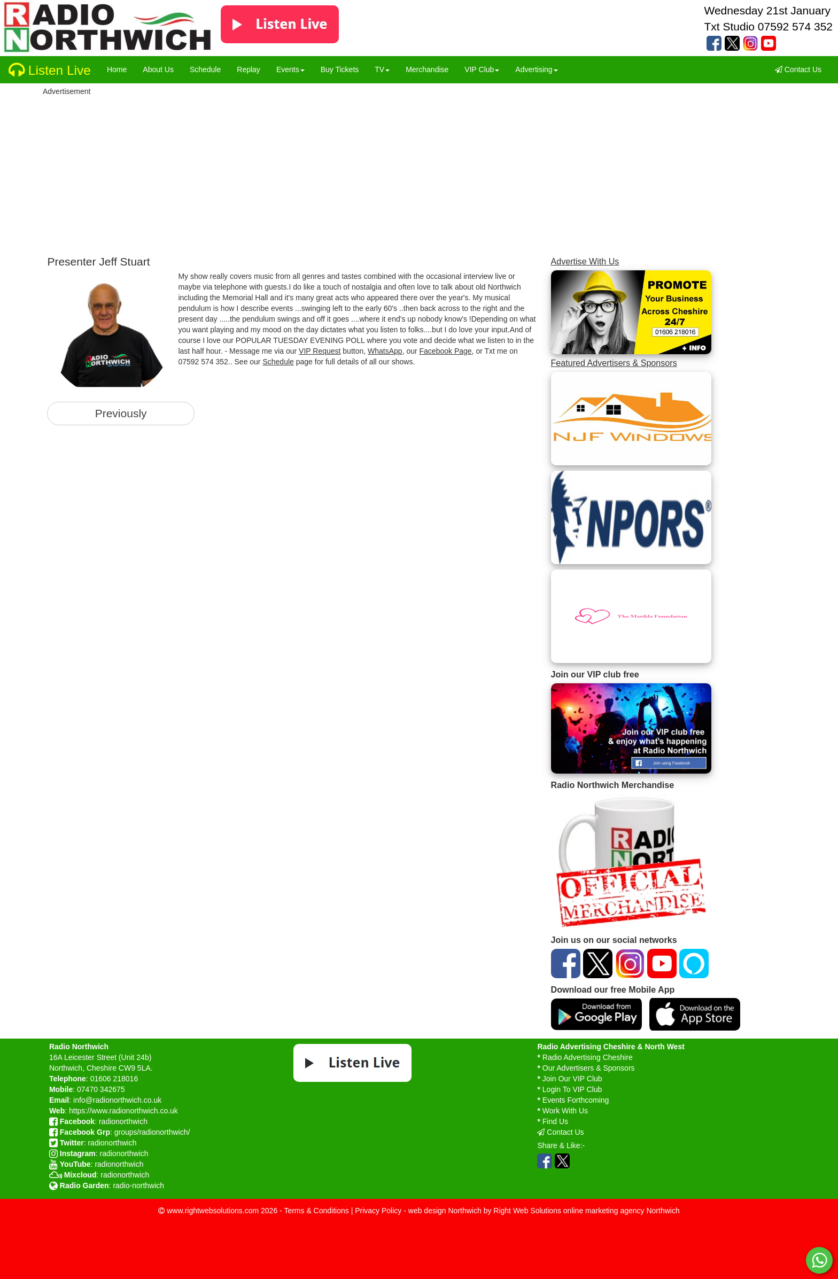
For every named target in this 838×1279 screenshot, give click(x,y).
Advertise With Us (585, 261)
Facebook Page (446, 351)
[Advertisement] (338, 172)
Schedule (277, 361)
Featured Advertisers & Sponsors (614, 363)
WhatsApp (385, 351)
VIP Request (319, 351)
